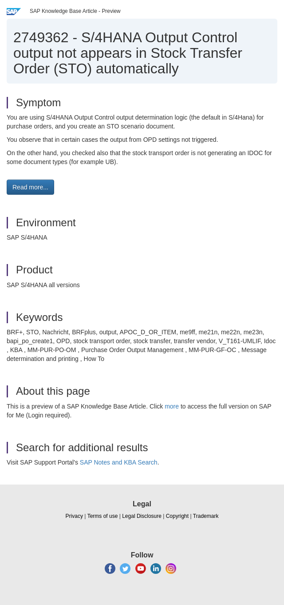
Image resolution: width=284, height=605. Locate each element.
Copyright (177, 516)
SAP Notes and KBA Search (119, 462)
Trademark (206, 516)
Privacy (74, 516)
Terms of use (102, 516)
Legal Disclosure (142, 516)
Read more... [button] (30, 187)
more (172, 406)
